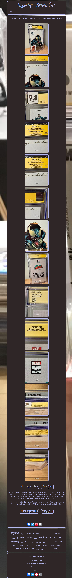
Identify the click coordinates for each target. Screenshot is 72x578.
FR (38, 570)
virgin (22, 534)
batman (38, 534)
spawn (32, 545)
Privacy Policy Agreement (36, 563)
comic (54, 548)
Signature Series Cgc (36, 556)
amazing (15, 541)
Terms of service (36, 567)
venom (38, 545)
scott (14, 545)
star (28, 545)
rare (42, 549)
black (37, 549)
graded (20, 537)
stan (18, 548)
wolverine (51, 545)
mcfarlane (21, 545)
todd (27, 542)
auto (35, 538)
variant (43, 537)
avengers (50, 534)
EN (35, 570)
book (22, 542)
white (32, 542)
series (58, 541)
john (13, 538)
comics (30, 533)
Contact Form (37, 560)
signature (56, 537)
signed (15, 533)
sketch (29, 537)
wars (44, 542)
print (44, 534)
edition (47, 549)
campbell (58, 545)
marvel (59, 533)
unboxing (38, 542)
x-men (50, 542)
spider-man (28, 548)
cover (44, 544)
